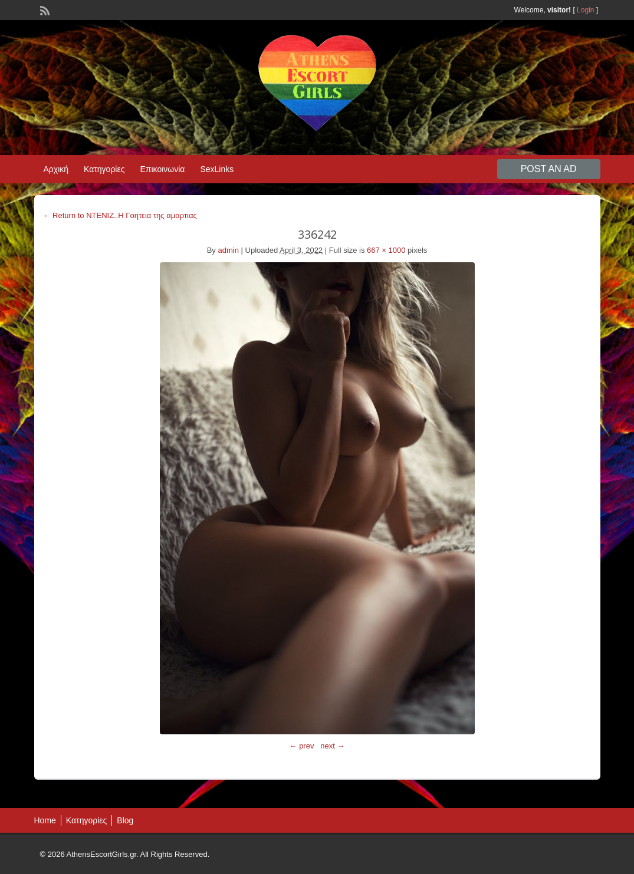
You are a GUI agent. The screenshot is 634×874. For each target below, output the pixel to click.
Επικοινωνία (162, 169)
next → (332, 745)
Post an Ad (549, 169)
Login (585, 10)
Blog (125, 820)
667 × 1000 (386, 250)
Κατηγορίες (104, 169)
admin (228, 250)
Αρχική (56, 169)
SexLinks (217, 169)
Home (45, 820)
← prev (302, 745)
